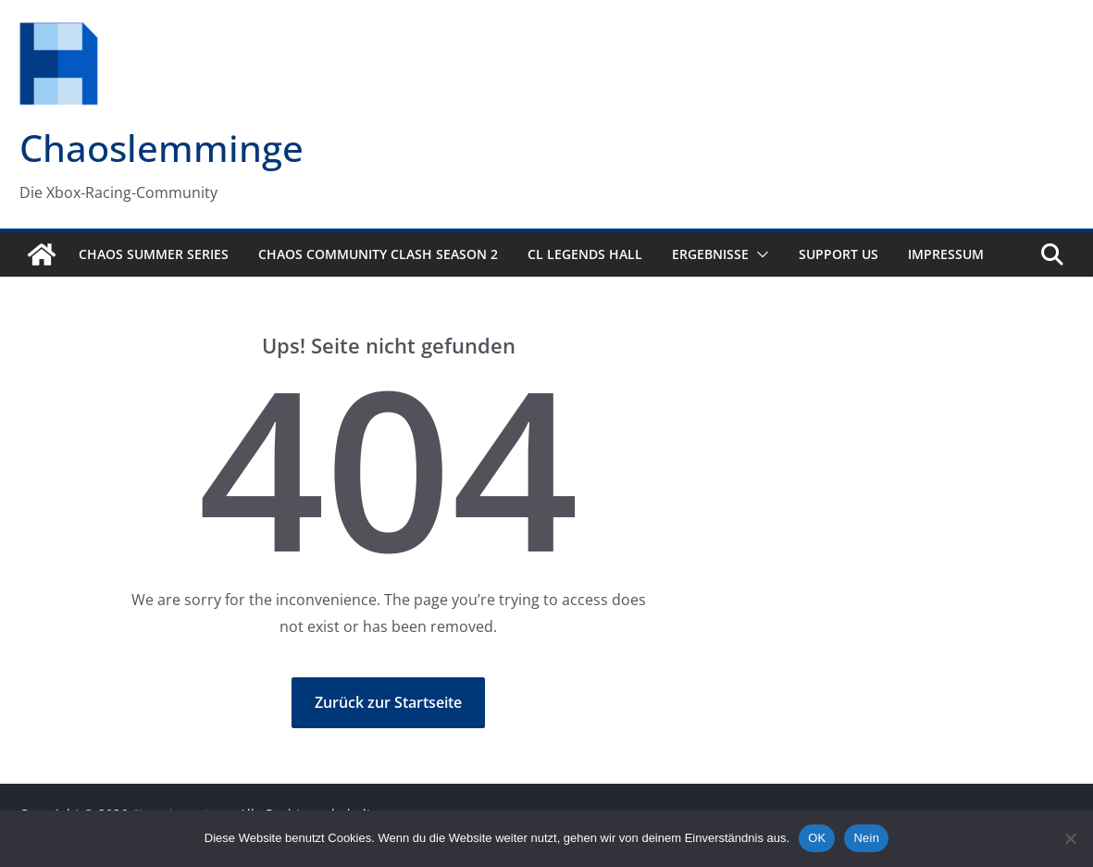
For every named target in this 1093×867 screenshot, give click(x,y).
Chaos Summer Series (154, 254)
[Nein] (1070, 838)
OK (817, 838)
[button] (759, 254)
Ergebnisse (710, 254)
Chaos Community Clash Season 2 (378, 254)
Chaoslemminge (161, 147)
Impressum (946, 254)
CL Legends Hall (585, 254)
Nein (866, 838)
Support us (838, 254)
